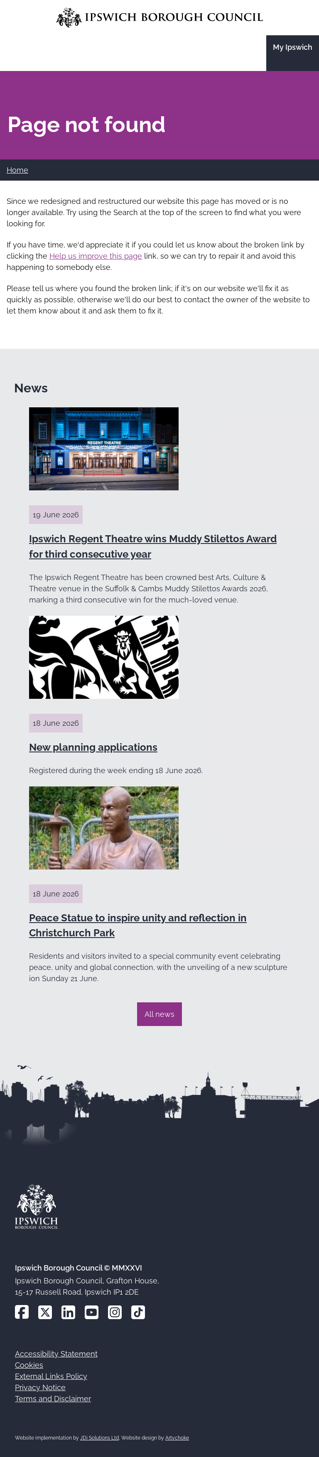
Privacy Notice (40, 1387)
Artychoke (177, 1438)
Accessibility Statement (56, 1353)
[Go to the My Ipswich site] (292, 53)
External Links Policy (51, 1376)
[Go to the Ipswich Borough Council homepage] (159, 17)
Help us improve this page (95, 256)
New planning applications (93, 747)
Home (17, 170)
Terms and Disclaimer (53, 1398)
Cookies (29, 1365)
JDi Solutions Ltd (99, 1438)
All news (159, 1014)
